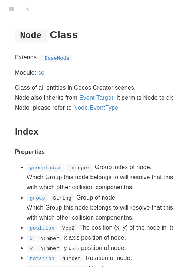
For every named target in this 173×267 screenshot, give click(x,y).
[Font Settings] (27, 9)
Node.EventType (95, 108)
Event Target (96, 98)
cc (41, 72)
